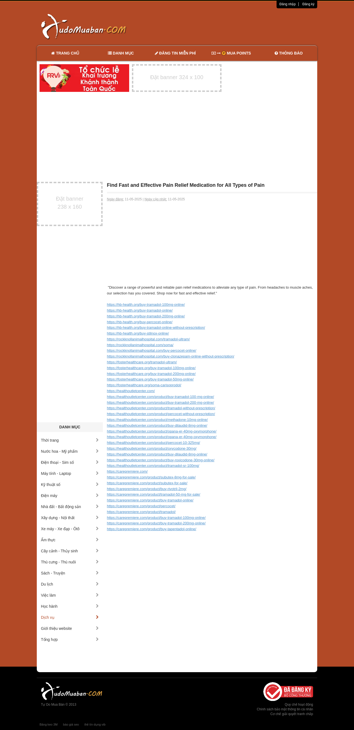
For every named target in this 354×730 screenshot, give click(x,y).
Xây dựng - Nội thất (70, 518)
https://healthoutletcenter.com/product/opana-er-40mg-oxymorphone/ (162, 431)
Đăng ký (308, 4)
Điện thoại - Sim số (70, 462)
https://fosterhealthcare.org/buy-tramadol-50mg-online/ (150, 379)
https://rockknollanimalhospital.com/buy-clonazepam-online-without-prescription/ (170, 356)
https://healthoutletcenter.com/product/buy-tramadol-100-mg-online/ (160, 397)
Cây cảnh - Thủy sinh (70, 551)
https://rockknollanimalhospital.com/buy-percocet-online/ (151, 350)
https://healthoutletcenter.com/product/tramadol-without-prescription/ (161, 408)
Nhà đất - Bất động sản (70, 506)
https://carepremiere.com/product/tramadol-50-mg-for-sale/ (153, 494)
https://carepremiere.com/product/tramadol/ (141, 512)
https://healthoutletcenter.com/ (131, 391)
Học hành (70, 606)
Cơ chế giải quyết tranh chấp (291, 714)
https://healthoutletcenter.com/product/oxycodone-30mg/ (152, 448)
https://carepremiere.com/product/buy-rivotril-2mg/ (147, 489)
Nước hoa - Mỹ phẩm (70, 451)
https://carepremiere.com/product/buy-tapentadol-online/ (151, 529)
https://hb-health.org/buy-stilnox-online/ (138, 333)
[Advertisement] (235, 26)
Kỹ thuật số (70, 484)
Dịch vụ (70, 617)
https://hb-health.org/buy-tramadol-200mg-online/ (146, 316)
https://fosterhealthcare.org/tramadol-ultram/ (142, 362)
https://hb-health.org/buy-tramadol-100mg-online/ (146, 304)
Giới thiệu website (70, 628)
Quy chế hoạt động (299, 704)
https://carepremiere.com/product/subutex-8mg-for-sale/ (151, 477)
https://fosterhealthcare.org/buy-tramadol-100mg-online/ (151, 368)
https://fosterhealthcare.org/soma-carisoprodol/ (144, 385)
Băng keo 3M (49, 724)
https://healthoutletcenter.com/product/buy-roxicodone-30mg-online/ (161, 460)
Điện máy (70, 495)
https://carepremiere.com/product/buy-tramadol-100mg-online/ (156, 518)
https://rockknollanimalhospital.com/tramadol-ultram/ (148, 339)
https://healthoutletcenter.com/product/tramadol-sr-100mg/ (153, 466)
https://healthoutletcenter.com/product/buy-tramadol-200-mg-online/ (160, 402)
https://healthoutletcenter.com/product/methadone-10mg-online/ (157, 420)
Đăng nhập (287, 4)
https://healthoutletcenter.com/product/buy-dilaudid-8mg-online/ (157, 425)
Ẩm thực (70, 540)
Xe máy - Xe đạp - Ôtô (70, 529)
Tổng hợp (70, 639)
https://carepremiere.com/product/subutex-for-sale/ (147, 483)
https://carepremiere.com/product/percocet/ (141, 506)
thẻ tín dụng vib (94, 724)
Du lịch (70, 584)
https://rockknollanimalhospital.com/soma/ (140, 345)
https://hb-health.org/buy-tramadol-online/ (140, 310)
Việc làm (70, 595)
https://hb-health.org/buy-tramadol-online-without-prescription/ (156, 327)
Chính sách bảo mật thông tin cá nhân (285, 709)
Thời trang (70, 440)
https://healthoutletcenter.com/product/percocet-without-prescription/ (161, 414)
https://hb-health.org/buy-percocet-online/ (140, 322)
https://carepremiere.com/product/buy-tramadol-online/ (150, 500)
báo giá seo (71, 724)
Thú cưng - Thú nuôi (70, 562)
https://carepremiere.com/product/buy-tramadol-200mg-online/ (156, 523)
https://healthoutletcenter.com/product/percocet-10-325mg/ (153, 443)
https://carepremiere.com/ (127, 471)
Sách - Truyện (70, 573)
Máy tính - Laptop (70, 473)
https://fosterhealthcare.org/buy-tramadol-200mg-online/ (151, 374)
